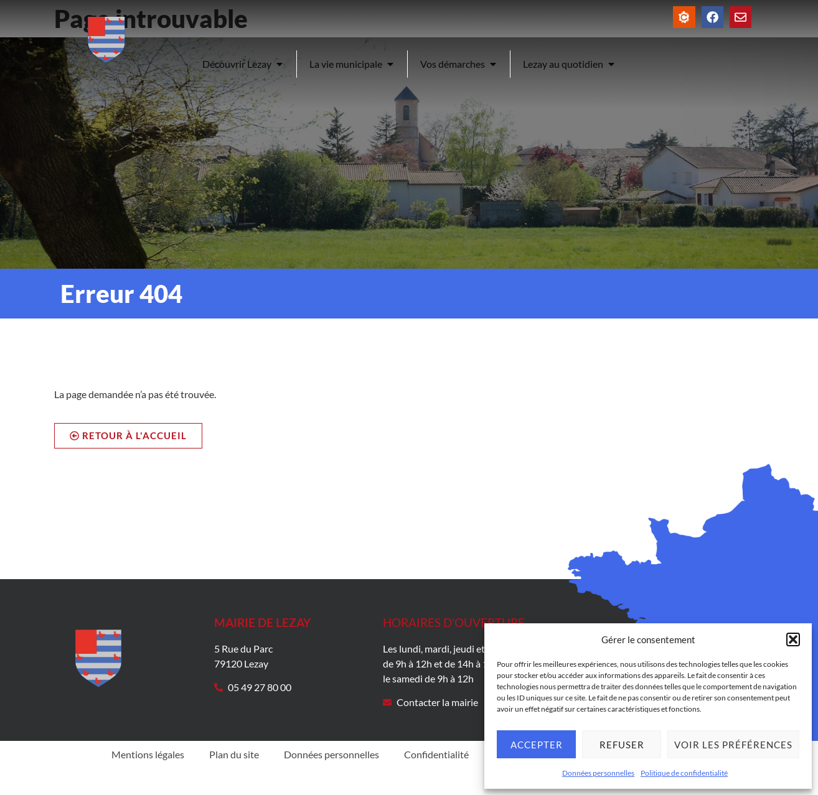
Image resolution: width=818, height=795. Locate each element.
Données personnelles (598, 773)
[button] (793, 639)
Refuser (621, 744)
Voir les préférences (733, 744)
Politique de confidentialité (684, 773)
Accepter (536, 744)
